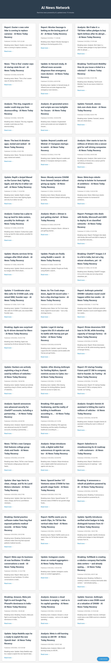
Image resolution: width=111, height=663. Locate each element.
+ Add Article (103, 659)
